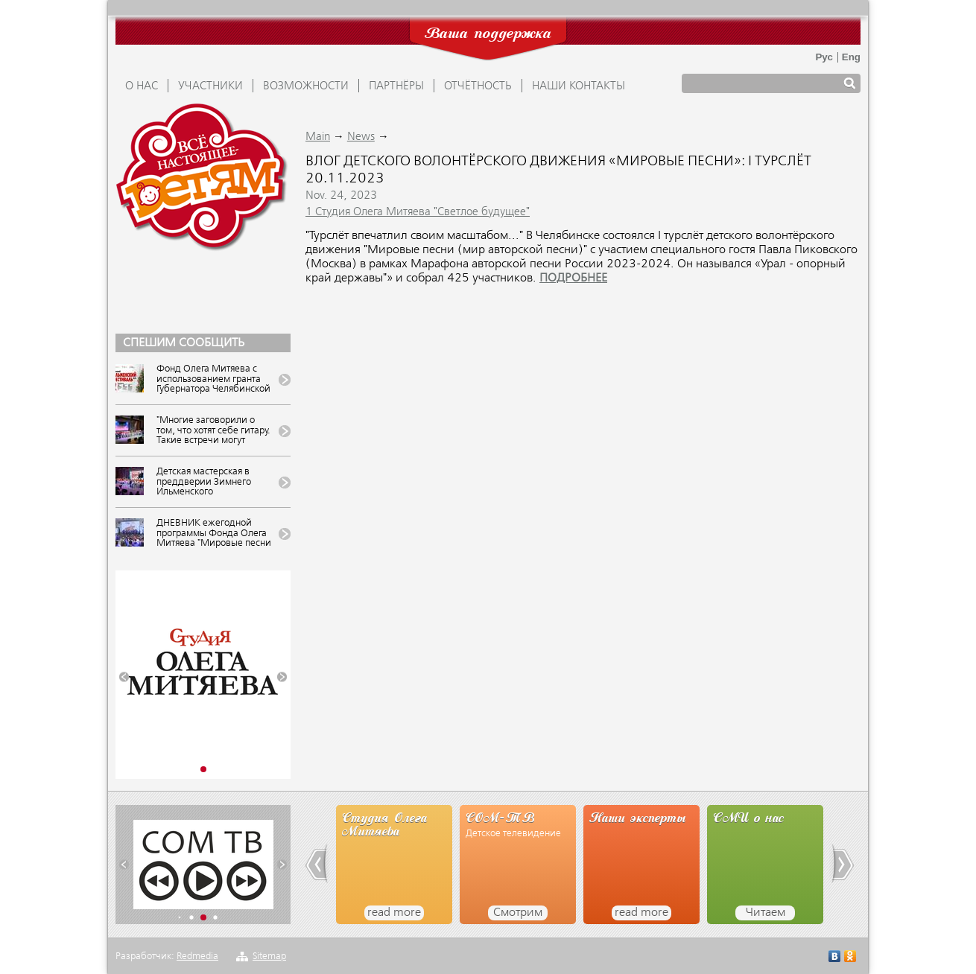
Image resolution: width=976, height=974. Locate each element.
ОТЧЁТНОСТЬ (478, 86)
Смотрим (517, 913)
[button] (124, 677)
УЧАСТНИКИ (210, 86)
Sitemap (269, 956)
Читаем (765, 913)
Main (317, 137)
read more (394, 913)
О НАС (141, 86)
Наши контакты (578, 86)
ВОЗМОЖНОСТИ (306, 86)
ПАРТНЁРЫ (396, 86)
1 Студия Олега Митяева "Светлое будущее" (417, 212)
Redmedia (197, 956)
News (361, 137)
